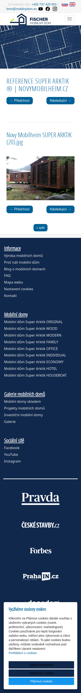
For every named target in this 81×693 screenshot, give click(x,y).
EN (72, 4)
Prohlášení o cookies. (23, 653)
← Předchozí (20, 100)
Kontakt (10, 295)
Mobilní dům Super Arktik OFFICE (31, 348)
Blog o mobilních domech (25, 269)
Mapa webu (13, 282)
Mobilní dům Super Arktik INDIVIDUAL (35, 355)
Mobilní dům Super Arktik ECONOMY (34, 361)
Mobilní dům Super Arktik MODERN (32, 335)
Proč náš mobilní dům (22, 262)
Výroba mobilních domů (23, 255)
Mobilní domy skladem (22, 401)
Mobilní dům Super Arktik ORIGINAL (33, 321)
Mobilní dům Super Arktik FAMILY (31, 342)
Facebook (12, 447)
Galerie (10, 421)
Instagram (12, 461)
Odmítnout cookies (41, 673)
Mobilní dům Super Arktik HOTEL (30, 368)
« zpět (40, 227)
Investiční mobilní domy (23, 415)
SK (65, 4)
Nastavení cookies (18, 289)
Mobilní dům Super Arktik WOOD (30, 328)
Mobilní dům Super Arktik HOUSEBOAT (35, 375)
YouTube (11, 454)
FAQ (7, 275)
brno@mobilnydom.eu (21, 9)
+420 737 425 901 (44, 4)
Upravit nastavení (41, 665)
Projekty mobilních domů (24, 408)
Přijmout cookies (41, 681)
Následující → (60, 100)
